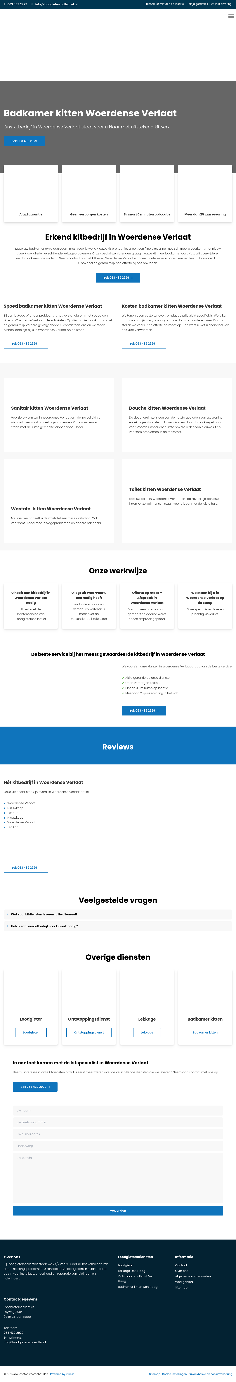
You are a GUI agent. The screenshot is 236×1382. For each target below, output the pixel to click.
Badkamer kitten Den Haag (138, 1287)
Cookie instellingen (174, 1374)
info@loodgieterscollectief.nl (25, 1342)
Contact (181, 1265)
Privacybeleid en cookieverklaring (210, 1374)
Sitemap (181, 1287)
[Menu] (231, 16)
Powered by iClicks (62, 1374)
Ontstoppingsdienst (89, 1032)
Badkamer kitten (205, 1032)
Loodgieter (31, 1032)
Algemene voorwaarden (193, 1276)
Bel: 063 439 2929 (24, 142)
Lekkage (147, 1032)
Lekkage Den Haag (131, 1271)
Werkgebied (184, 1282)
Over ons (181, 1271)
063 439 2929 (13, 1333)
